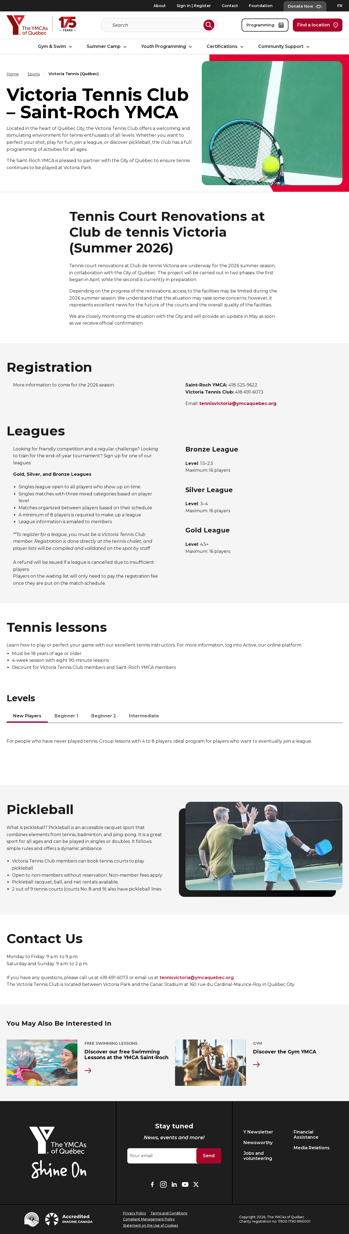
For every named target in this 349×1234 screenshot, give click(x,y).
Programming (265, 25)
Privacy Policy (134, 1213)
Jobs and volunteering (257, 1156)
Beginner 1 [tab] (66, 716)
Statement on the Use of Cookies (150, 1225)
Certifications (226, 46)
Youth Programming (167, 46)
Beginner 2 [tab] (103, 716)
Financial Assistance (306, 1134)
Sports (34, 74)
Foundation (261, 5)
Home (13, 74)
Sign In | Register (194, 5)
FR (339, 5)
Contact (230, 5)
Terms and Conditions (169, 1213)
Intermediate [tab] (144, 716)
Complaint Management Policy (149, 1219)
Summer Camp (107, 46)
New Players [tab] (27, 716)
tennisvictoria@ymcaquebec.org (197, 977)
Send (209, 1155)
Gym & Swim (56, 46)
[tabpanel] (174, 741)
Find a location (317, 25)
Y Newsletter (258, 1132)
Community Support (284, 46)
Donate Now (305, 6)
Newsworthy (258, 1142)
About (160, 5)
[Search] (156, 25)
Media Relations (312, 1147)
